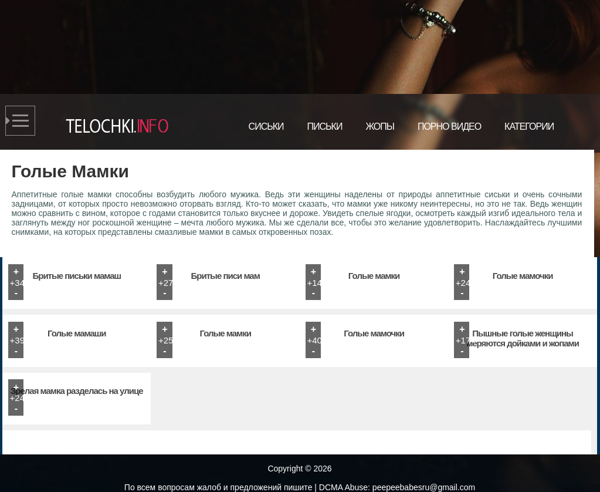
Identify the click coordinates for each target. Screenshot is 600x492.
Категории (529, 127)
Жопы (379, 127)
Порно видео (449, 127)
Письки (325, 127)
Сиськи (266, 127)
